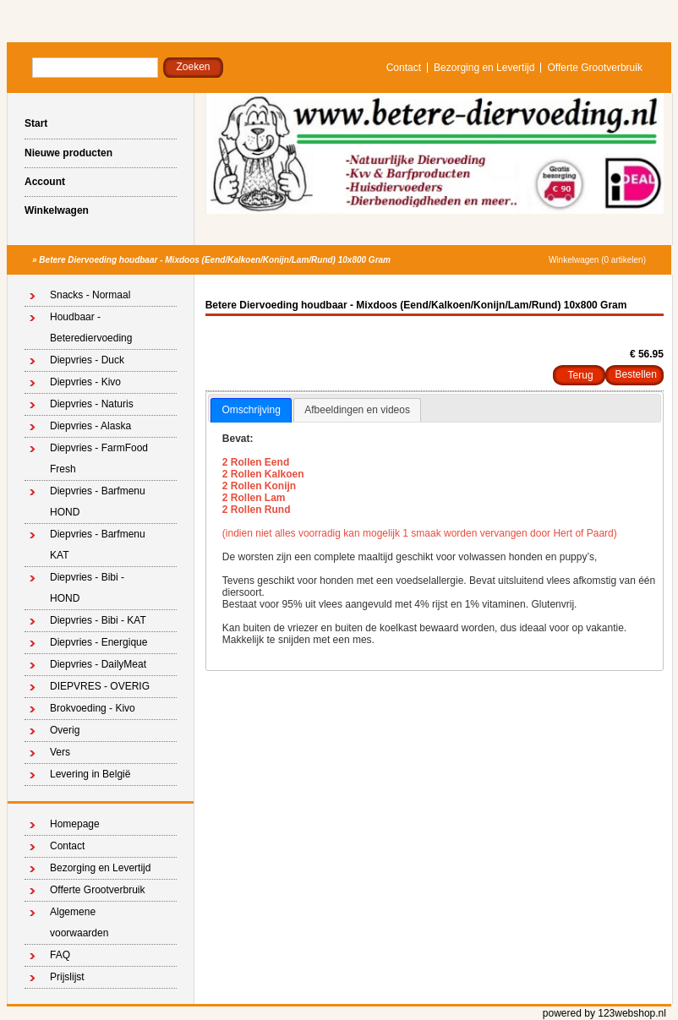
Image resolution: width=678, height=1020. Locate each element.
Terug (580, 375)
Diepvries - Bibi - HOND (87, 587)
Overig (64, 730)
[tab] (251, 410)
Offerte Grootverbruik (594, 68)
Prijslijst (67, 977)
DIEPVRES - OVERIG (100, 686)
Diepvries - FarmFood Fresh (99, 458)
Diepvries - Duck (87, 360)
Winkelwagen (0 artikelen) (597, 260)
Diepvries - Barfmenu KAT (97, 544)
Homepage (75, 824)
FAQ (60, 955)
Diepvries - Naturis (92, 404)
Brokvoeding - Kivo (92, 708)
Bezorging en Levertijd (484, 68)
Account (45, 182)
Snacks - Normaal (90, 295)
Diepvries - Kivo (85, 382)
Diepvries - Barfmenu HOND (97, 501)
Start (36, 123)
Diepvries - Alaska (90, 426)
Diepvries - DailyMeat (98, 664)
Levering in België (90, 774)
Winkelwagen (57, 210)
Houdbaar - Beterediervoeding (91, 327)
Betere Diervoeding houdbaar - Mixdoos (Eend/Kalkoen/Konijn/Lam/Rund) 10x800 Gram (215, 260)
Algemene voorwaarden (79, 922)
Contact (403, 68)
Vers (60, 752)
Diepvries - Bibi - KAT (98, 620)
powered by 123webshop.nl (604, 1013)
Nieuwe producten (68, 153)
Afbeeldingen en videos (357, 410)
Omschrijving (250, 410)
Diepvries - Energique (98, 642)
